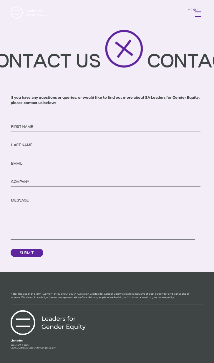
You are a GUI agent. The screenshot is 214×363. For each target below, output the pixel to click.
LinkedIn (17, 340)
